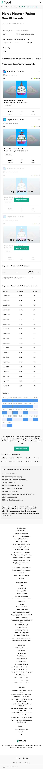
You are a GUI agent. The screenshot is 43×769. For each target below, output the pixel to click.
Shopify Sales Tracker (21, 531)
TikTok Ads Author (21, 658)
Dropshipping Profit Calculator (21, 552)
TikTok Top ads (21, 653)
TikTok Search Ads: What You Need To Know (21, 691)
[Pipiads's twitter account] (19, 758)
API (21, 734)
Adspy (21, 585)
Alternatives (21, 601)
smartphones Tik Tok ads (10, 491)
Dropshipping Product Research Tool (21, 615)
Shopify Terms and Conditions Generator (21, 564)
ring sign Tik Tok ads (8, 482)
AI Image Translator (21, 607)
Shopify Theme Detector (21, 539)
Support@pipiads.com (21, 729)
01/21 (15, 680)
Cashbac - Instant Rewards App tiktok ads (5, 458)
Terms (20, 762)
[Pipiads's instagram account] (27, 758)
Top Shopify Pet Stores (21, 630)
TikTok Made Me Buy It (21, 624)
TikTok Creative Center (21, 596)
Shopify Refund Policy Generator (21, 560)
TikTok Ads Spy (21, 588)
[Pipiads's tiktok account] (23, 758)
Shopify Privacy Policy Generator (21, 557)
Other (31, 672)
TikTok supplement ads (9, 497)
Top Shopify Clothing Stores (21, 635)
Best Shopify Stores (21, 627)
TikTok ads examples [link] (11, 6)
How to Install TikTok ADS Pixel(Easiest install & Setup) (21, 721)
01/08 (21, 683)
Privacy (15, 762)
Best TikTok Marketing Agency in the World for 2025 (21, 709)
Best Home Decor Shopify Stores (21, 640)
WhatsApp (21, 732)
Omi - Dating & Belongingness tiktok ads (38, 458)
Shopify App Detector (21, 541)
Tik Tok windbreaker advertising (12, 477)
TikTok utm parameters (21, 533)
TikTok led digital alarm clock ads (12, 500)
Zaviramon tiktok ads (13, 461)
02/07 (15, 677)
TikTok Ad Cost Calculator (21, 549)
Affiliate (21, 578)
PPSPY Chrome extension (21, 575)
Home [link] (2, 6)
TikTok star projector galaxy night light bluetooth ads (18, 494)
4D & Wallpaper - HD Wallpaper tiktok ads (30, 458)
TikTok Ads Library (21, 593)
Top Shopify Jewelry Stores (21, 632)
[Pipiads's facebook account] (16, 758)
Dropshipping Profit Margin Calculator (21, 555)
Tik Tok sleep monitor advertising (12, 488)
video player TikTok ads (9, 474)
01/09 (15, 683)
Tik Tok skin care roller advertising (12, 485)
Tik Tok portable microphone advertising (14, 480)
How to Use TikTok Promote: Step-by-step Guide (21, 704)
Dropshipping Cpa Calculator (21, 547)
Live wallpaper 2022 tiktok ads (13, 458)
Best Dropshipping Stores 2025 (21, 612)
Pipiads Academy (21, 661)
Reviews (21, 604)
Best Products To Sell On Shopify (21, 638)
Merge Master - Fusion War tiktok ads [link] (28, 6)
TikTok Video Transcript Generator (21, 599)
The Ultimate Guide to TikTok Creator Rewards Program (21, 700)
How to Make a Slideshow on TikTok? (21, 717)
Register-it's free (21, 199)
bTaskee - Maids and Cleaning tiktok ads (21, 458)
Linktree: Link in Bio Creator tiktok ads (30, 461)
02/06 (21, 677)
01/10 (27, 680)
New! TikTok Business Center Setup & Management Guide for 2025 (21, 695)
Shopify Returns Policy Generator (21, 567)
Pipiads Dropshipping (21, 617)
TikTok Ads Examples (21, 648)
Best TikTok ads (21, 656)
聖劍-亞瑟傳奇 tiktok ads (21, 461)
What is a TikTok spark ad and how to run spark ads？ (21, 714)
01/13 (21, 680)
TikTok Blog (21, 650)
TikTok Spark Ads (21, 591)
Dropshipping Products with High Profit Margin (21, 621)
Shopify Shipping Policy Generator (21, 570)
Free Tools (21, 573)
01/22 (27, 677)
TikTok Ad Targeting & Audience (21, 536)
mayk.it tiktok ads (5, 461)
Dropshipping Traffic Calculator (21, 544)
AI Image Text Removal (21, 609)
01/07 (27, 683)
